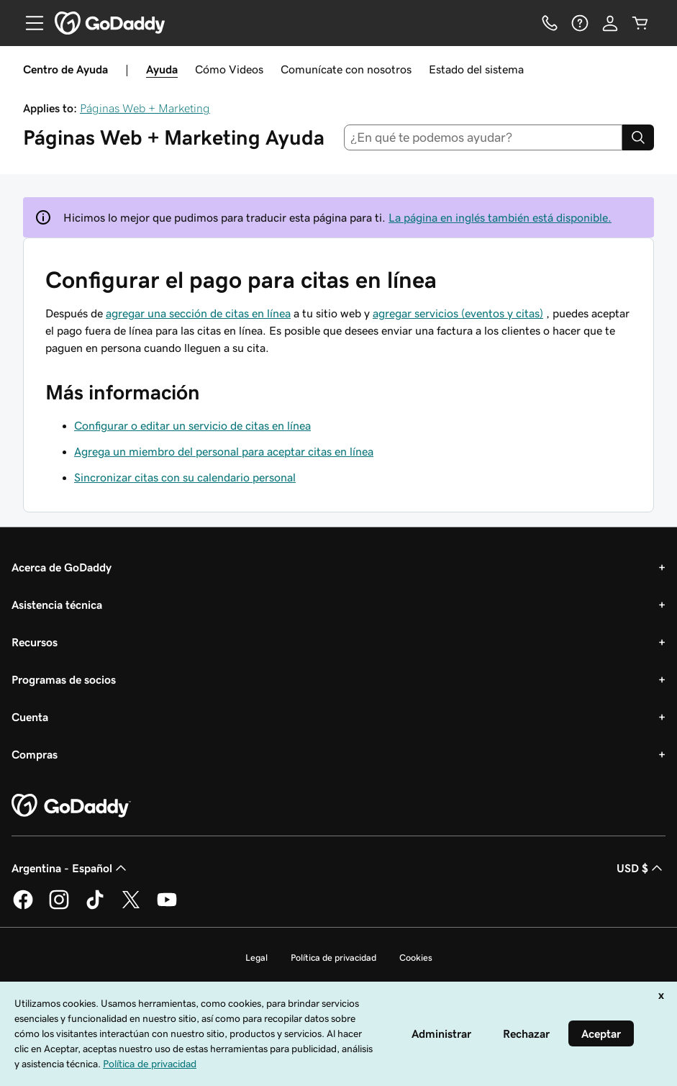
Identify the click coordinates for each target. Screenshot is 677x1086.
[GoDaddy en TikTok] (94, 907)
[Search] (638, 137)
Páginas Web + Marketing (145, 108)
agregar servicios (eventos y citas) (458, 313)
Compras (35, 754)
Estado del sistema (476, 69)
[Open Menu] (29, 23)
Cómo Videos (229, 69)
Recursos (35, 642)
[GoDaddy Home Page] (71, 806)
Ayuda (162, 69)
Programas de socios (64, 679)
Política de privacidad (333, 957)
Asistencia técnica (57, 604)
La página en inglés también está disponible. (500, 217)
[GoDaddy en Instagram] (59, 907)
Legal (256, 957)
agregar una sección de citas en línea (198, 313)
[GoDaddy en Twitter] (130, 907)
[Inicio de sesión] (610, 23)
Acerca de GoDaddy (62, 567)
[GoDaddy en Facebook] (23, 907)
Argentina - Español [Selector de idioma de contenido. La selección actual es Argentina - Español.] (71, 868)
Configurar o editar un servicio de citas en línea (192, 425)
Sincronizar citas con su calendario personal (185, 477)
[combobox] (483, 137)
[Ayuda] (580, 23)
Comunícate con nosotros (346, 69)
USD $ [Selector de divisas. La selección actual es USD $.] (641, 868)
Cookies (415, 957)
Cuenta (30, 717)
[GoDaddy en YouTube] (166, 907)
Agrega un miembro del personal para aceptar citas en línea (223, 451)
